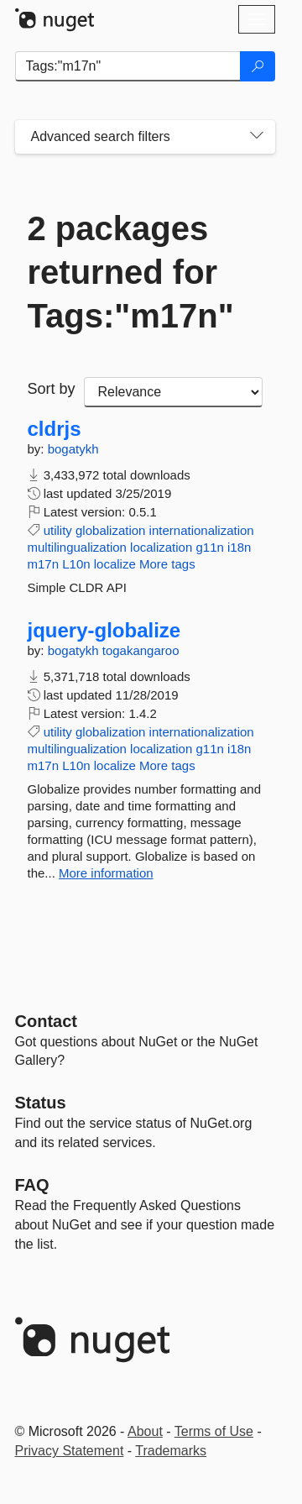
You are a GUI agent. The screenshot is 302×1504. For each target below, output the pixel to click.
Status (40, 1102)
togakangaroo (141, 650)
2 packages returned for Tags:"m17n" (131, 272)
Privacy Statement (69, 1451)
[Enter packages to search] (128, 66)
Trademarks (170, 1451)
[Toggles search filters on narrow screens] (256, 137)
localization (161, 547)
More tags (167, 564)
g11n (209, 547)
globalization (110, 530)
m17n (44, 564)
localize (115, 564)
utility (58, 530)
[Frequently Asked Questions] (32, 1185)
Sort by (52, 388)
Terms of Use (213, 1431)
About (145, 1431)
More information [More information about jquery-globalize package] (106, 873)
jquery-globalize (104, 630)
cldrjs (54, 429)
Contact (46, 1021)
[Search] (257, 66)
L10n (76, 564)
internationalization (201, 530)
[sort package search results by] (173, 392)
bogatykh (73, 449)
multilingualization (77, 547)
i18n (239, 547)
